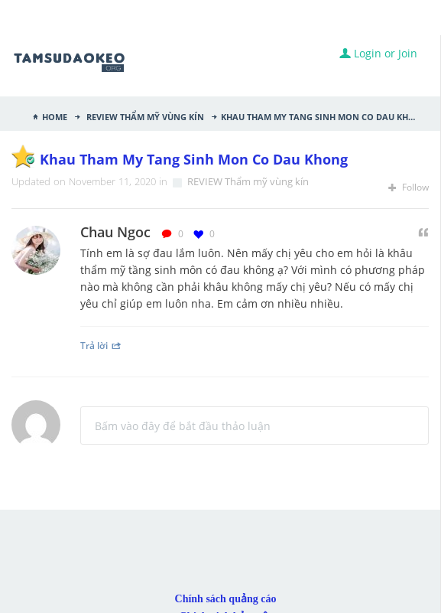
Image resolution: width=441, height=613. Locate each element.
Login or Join (378, 53)
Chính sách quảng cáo (226, 599)
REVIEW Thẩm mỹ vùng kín (144, 115)
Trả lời (101, 345)
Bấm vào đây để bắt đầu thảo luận (183, 426)
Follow (408, 187)
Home (54, 115)
